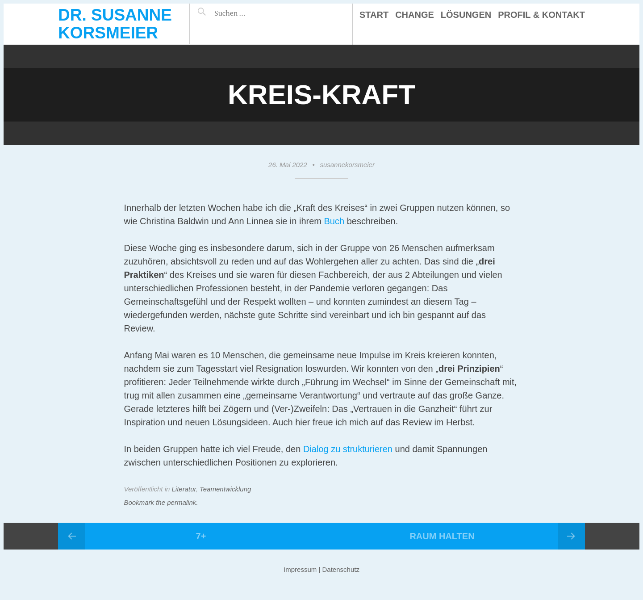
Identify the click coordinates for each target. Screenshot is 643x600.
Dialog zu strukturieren (347, 449)
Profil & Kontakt (541, 15)
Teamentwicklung (225, 489)
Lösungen (466, 15)
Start (373, 15)
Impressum (300, 569)
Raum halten (441, 536)
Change (414, 15)
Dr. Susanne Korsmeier (115, 24)
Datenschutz (340, 569)
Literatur (184, 489)
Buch (334, 221)
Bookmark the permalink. (161, 502)
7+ (201, 536)
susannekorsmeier (347, 164)
